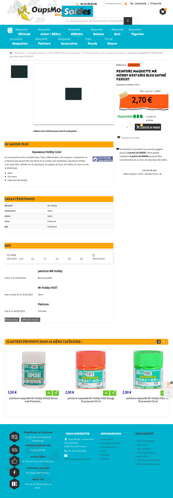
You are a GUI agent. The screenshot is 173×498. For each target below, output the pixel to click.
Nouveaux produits (109, 443)
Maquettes (20, 52)
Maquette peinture (37, 52)
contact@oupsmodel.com (77, 459)
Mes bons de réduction (147, 460)
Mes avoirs (141, 444)
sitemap (104, 458)
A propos (104, 454)
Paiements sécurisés (38, 468)
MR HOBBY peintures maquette (64, 52)
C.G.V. (102, 450)
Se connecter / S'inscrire (145, 3)
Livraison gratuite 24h (38, 445)
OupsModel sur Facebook (38, 432)
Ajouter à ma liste (128, 137)
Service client (38, 457)
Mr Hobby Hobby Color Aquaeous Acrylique (104, 52)
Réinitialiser (98, 256)
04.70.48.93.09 (88, 4)
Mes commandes (144, 440)
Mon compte (144, 433)
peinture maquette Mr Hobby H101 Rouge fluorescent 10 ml (90, 400)
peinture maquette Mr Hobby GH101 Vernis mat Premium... (33, 400)
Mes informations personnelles (145, 454)
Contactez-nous (113, 3)
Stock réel (38, 479)
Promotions (106, 439)
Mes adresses (143, 448)
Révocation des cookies (148, 463)
